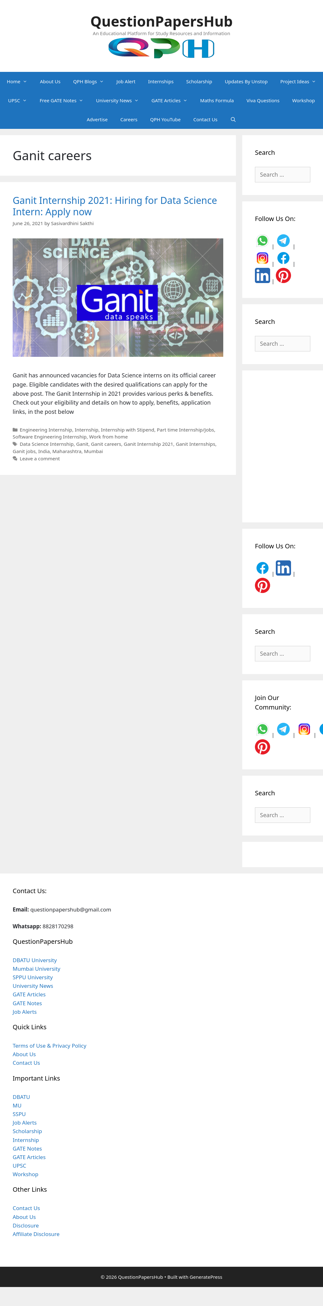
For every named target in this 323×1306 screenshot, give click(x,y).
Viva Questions (263, 100)
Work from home (108, 436)
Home (20, 81)
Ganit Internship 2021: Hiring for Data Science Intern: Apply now (115, 206)
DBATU (21, 1097)
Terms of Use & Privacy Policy (49, 1045)
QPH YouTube (165, 119)
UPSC (21, 100)
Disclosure (26, 1225)
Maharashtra (66, 451)
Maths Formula (217, 100)
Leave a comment (40, 458)
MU (17, 1105)
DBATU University (35, 960)
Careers (128, 119)
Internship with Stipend (127, 429)
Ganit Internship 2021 (148, 444)
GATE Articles (172, 100)
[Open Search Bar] (233, 119)
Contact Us (205, 119)
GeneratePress (206, 1277)
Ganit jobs (24, 451)
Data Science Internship (46, 444)
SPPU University (33, 977)
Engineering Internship (46, 429)
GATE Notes (27, 1003)
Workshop (303, 100)
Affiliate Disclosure (36, 1234)
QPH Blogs (91, 81)
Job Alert (126, 81)
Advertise (97, 119)
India (44, 451)
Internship (86, 429)
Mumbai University (36, 968)
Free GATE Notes (65, 100)
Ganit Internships (195, 444)
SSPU (19, 1114)
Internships (161, 81)
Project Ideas (301, 81)
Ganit (82, 444)
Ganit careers (106, 444)
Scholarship (199, 81)
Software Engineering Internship (49, 436)
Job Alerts (25, 1011)
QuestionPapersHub (161, 21)
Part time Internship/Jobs (185, 429)
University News (120, 100)
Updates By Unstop (246, 81)
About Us (50, 81)
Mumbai (93, 451)
